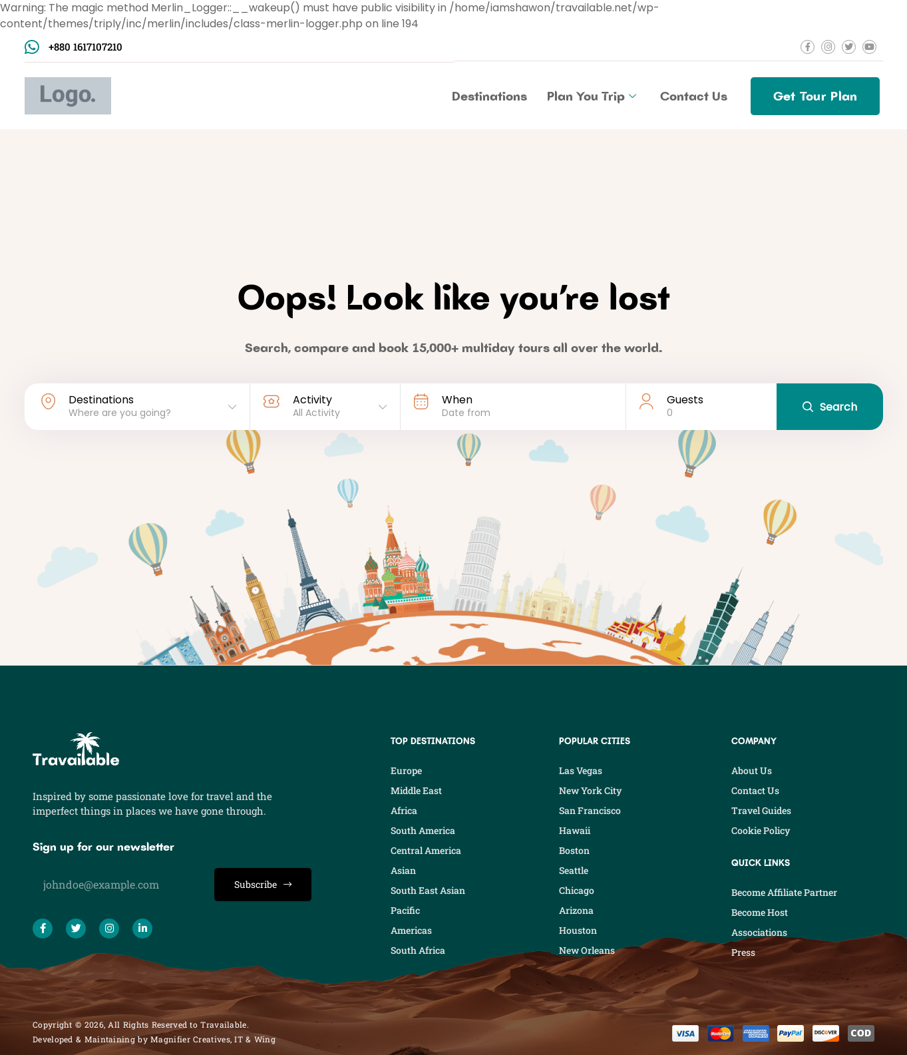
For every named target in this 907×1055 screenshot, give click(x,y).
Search (830, 407)
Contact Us (693, 96)
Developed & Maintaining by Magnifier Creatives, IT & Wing (154, 1039)
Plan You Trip (591, 96)
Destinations (489, 96)
